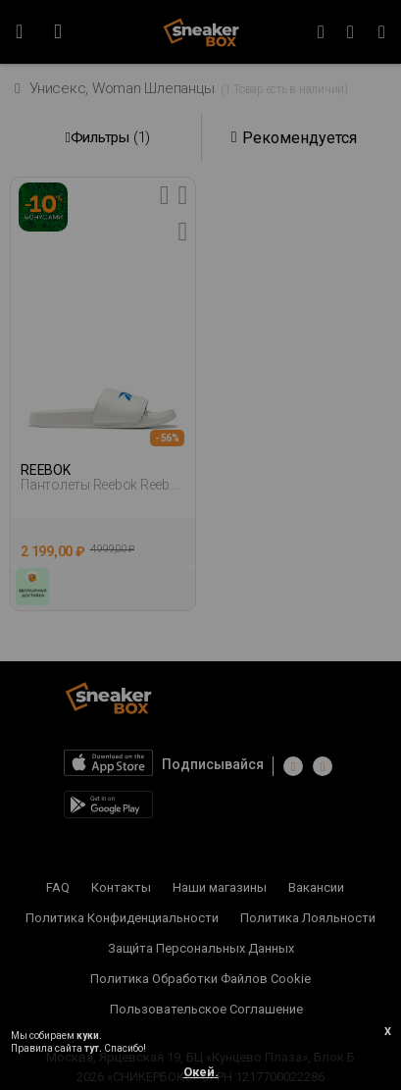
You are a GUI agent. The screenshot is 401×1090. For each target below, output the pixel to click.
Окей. (201, 1071)
